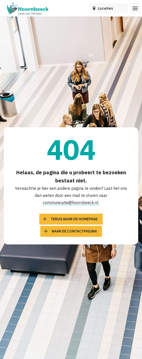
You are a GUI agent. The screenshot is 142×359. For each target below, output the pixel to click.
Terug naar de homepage (74, 219)
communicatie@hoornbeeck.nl (71, 202)
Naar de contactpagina (74, 231)
